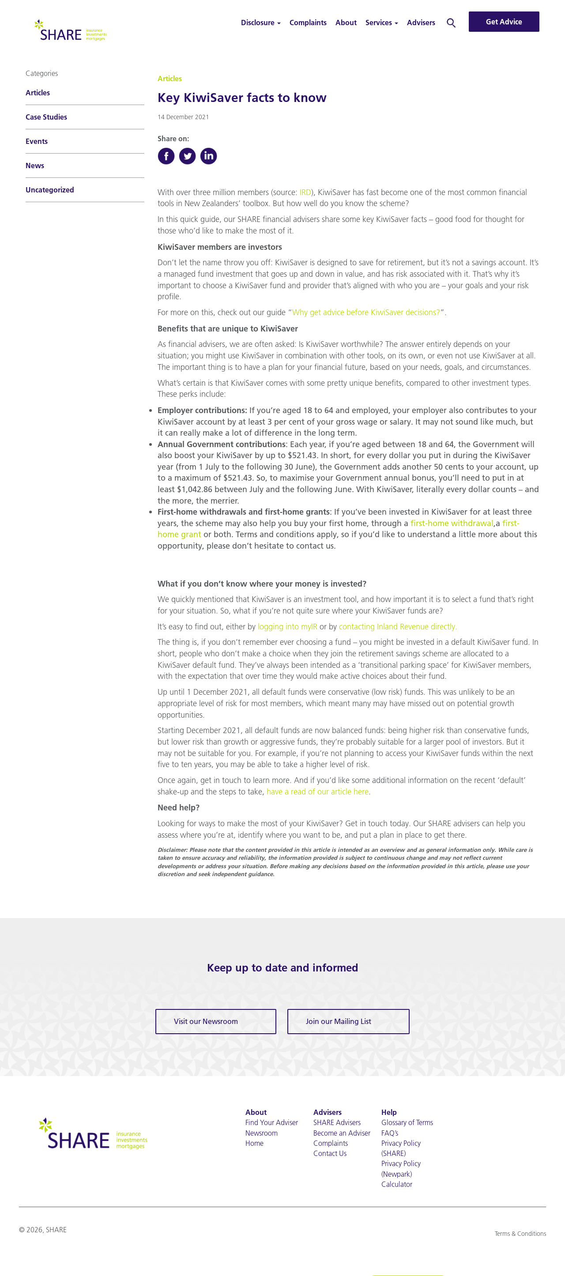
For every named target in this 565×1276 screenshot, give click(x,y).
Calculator (396, 1185)
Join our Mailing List (338, 1022)
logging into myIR (287, 627)
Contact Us (330, 1154)
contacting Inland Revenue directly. (398, 627)
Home (254, 1144)
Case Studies (46, 117)
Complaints (308, 22)
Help (389, 1113)
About (346, 22)
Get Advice (504, 21)
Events (37, 141)
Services (381, 22)
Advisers (421, 22)
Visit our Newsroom (206, 1022)
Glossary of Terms (407, 1123)
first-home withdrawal (452, 524)
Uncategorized (50, 189)
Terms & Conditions (520, 1235)
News (35, 165)
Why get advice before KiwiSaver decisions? (366, 312)
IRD (305, 192)
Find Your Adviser (271, 1123)
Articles (38, 92)
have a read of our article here (318, 793)
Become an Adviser (341, 1133)
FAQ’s (389, 1133)
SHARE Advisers (337, 1123)
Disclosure (261, 22)
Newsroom (261, 1133)
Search (451, 22)
